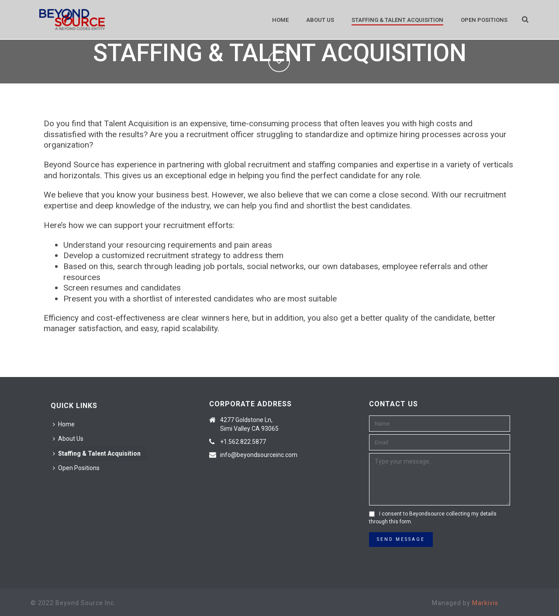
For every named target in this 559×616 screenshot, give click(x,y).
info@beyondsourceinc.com (258, 454)
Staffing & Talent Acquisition (397, 20)
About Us (320, 20)
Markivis (485, 602)
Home (280, 20)
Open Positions (484, 20)
